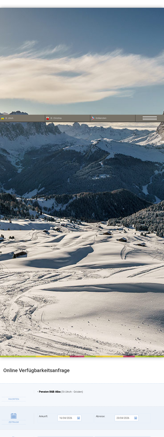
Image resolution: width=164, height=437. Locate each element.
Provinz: (122, 422)
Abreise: (117, 303)
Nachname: (122, 401)
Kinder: (122, 326)
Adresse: (65, 412)
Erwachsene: (65, 326)
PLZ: (122, 412)
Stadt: (65, 422)
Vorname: (65, 401)
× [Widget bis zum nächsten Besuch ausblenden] (11, 415)
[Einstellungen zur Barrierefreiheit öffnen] (7, 419)
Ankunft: (60, 303)
